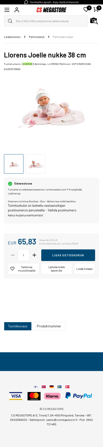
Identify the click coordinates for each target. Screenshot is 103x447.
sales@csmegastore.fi (61, 419)
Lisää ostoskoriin (68, 255)
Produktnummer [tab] (49, 326)
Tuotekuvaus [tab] (17, 326)
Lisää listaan (84, 268)
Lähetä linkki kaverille (56, 268)
